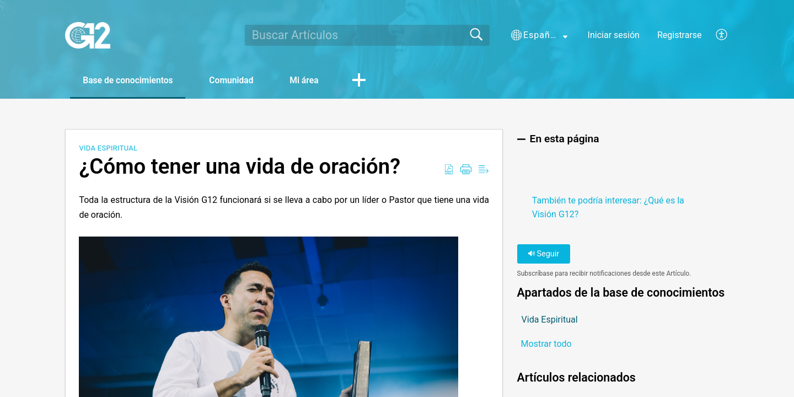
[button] (539, 35)
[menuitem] (715, 35)
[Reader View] (483, 170)
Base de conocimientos (130, 80)
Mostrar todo (546, 344)
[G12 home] (87, 35)
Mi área (314, 80)
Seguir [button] (543, 254)
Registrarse (679, 35)
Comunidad (238, 80)
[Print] (465, 170)
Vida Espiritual (108, 148)
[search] (367, 35)
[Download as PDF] (449, 170)
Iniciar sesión (614, 35)
